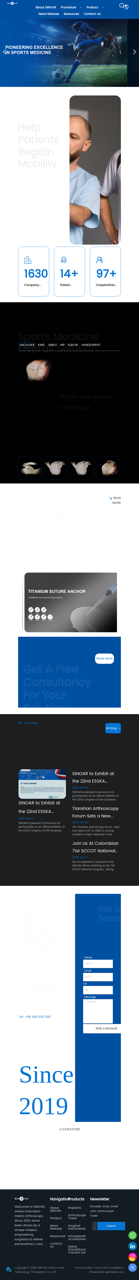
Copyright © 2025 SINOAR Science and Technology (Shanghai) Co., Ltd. (39, 1270)
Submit (111, 1226)
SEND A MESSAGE (106, 1028)
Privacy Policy (84, 1268)
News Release (48, 14)
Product (95, 7)
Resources (71, 14)
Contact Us (92, 14)
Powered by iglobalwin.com (106, 1272)
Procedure (71, 7)
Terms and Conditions (108, 1268)
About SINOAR (45, 7)
